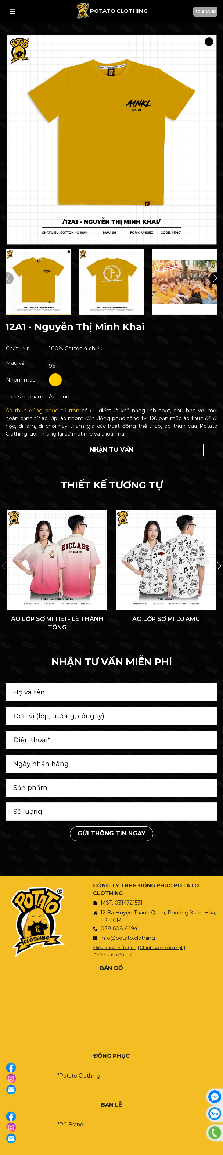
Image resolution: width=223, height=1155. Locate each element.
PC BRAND (205, 11)
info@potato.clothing (128, 938)
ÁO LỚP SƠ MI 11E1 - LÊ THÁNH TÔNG (57, 623)
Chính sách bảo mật (161, 947)
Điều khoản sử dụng (115, 947)
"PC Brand (70, 1124)
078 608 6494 (119, 928)
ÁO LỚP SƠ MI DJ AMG (166, 619)
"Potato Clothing (78, 1075)
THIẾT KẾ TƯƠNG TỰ (112, 485)
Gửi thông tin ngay (111, 833)
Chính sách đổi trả (113, 954)
